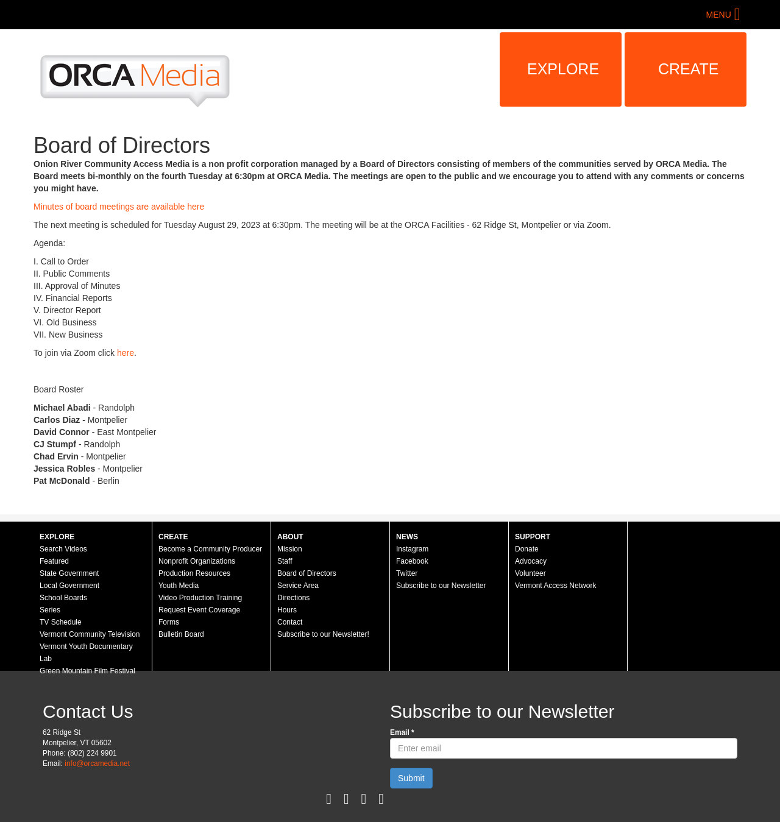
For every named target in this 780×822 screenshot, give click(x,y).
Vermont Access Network (555, 585)
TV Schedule (61, 622)
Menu (718, 14)
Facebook (412, 561)
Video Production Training (200, 597)
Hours (287, 610)
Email (402, 732)
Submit (411, 778)
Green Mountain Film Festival (87, 671)
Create (688, 68)
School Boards (63, 597)
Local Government (69, 585)
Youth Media (178, 585)
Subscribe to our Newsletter (441, 585)
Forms (168, 622)
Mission (289, 549)
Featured (54, 561)
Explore (563, 68)
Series (50, 610)
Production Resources (194, 573)
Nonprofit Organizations (196, 561)
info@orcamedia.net (97, 763)
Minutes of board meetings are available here (119, 206)
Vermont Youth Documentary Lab (86, 652)
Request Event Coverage (199, 610)
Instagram (412, 549)
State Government (69, 573)
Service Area (298, 585)
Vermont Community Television (90, 634)
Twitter (406, 573)
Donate (527, 549)
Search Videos (63, 549)
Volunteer (530, 573)
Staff (284, 561)
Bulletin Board (181, 634)
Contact (289, 622)
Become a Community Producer (210, 549)
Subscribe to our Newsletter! (323, 634)
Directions (293, 597)
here (125, 353)
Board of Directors (306, 573)
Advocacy (531, 561)
